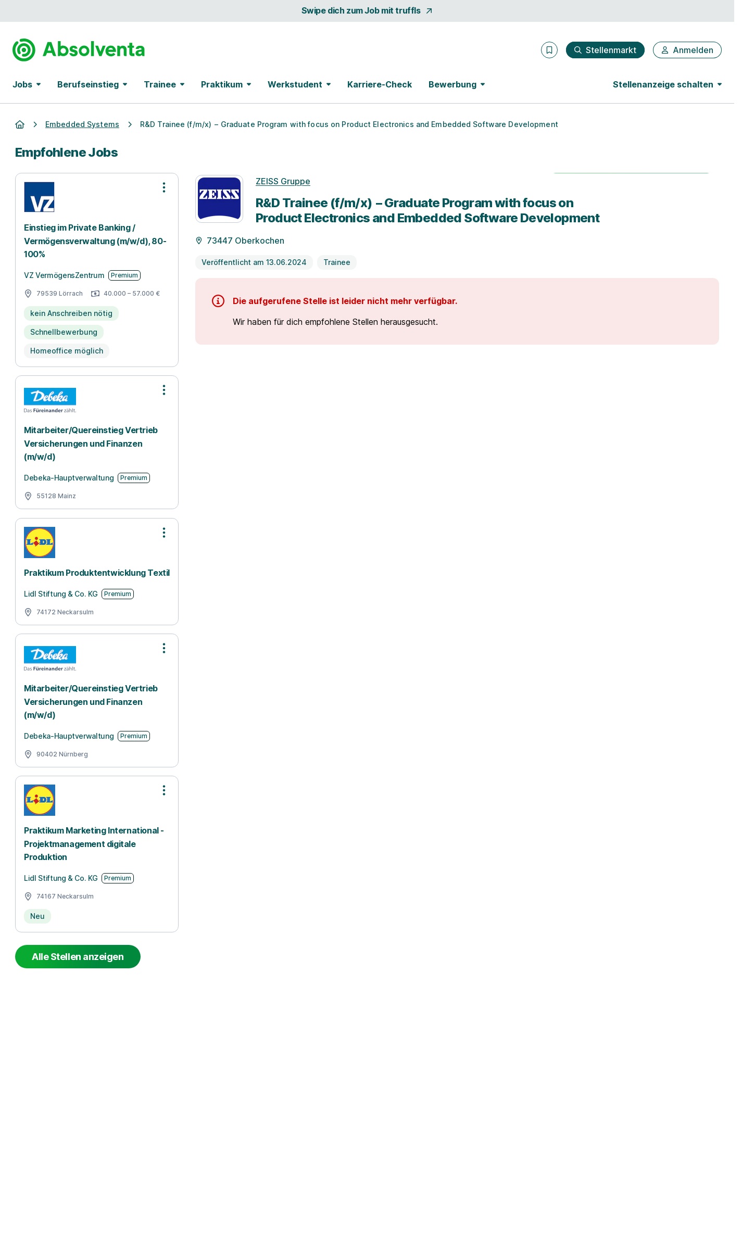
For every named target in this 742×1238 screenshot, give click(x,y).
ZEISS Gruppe (283, 181)
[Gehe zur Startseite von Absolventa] (78, 50)
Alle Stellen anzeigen (78, 956)
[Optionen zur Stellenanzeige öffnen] (164, 187)
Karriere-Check (379, 84)
